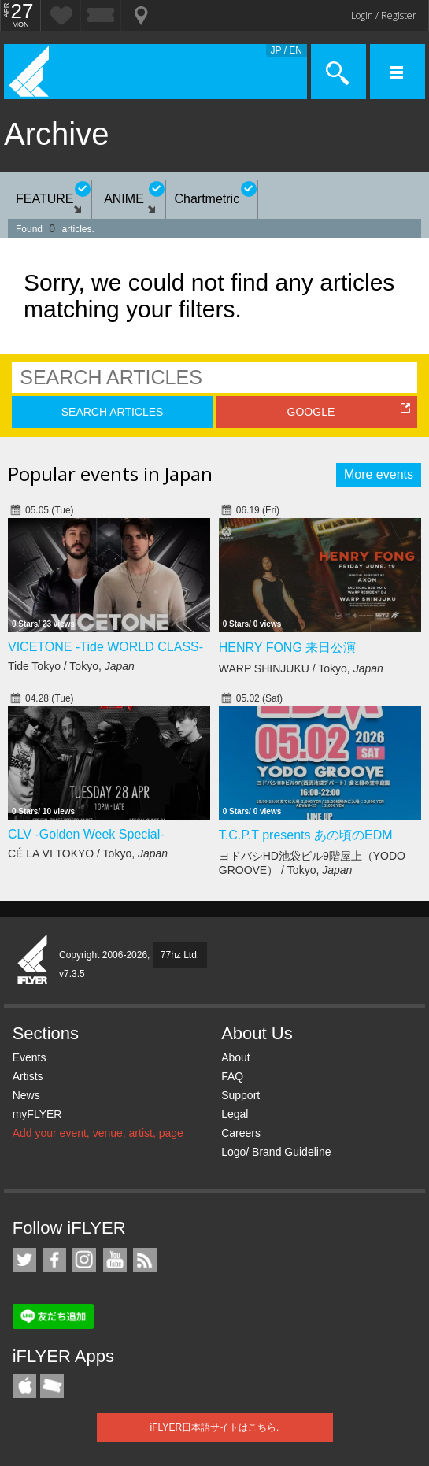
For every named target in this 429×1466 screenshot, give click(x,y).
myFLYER (37, 1114)
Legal (234, 1114)
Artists (28, 1076)
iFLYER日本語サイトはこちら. (214, 1427)
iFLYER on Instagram (84, 1260)
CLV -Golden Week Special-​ (86, 834)
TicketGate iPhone (52, 1386)
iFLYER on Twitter (24, 1260)
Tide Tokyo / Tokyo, (71, 666)
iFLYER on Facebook (54, 1260)
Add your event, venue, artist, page (98, 1133)
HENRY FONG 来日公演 (288, 647)
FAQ (232, 1076)
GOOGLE (311, 411)
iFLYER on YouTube (115, 1260)
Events (29, 1057)
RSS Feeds (145, 1260)
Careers (241, 1133)
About (235, 1057)
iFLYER (33, 960)
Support (240, 1095)
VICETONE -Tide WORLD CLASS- (105, 646)
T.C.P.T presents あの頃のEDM (306, 835)
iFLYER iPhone (24, 1386)
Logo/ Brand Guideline (276, 1152)
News (26, 1095)
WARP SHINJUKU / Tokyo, (301, 668)
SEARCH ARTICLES (112, 411)
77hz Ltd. (180, 955)
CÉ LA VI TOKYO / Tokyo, (88, 853)
